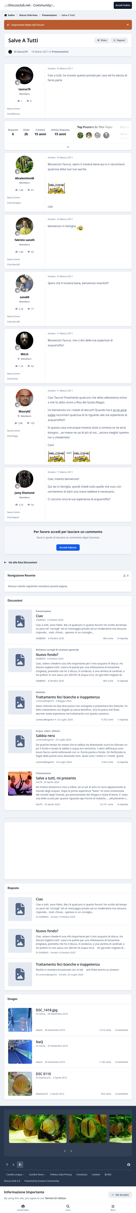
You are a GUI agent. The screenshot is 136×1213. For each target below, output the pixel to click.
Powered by (42, 1180)
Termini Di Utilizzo (55, 1198)
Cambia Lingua (15, 1174)
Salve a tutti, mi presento (56, 778)
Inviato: (63, 916)
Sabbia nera (45, 735)
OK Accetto (120, 1194)
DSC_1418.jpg (47, 1010)
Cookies (96, 1174)
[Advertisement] (68, 851)
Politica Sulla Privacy (61, 1174)
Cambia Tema (37, 1174)
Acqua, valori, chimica (48, 730)
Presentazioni (60, 51)
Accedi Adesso (68, 547)
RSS (108, 1174)
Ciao (39, 616)
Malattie (40, 692)
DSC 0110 (43, 1073)
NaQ (39, 1042)
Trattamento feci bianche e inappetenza (68, 697)
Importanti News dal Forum (25, 24)
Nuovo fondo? (47, 654)
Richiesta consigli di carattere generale (57, 649)
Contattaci (81, 1174)
